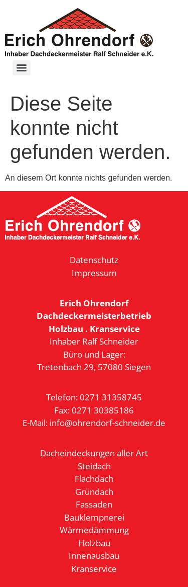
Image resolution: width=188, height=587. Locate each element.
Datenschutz (94, 260)
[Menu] (22, 67)
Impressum (94, 273)
